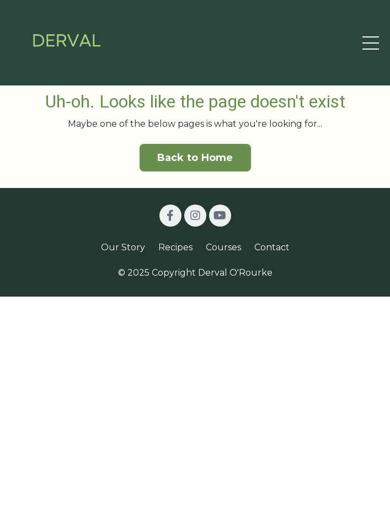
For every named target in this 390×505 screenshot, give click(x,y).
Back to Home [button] (195, 158)
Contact (272, 247)
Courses (223, 247)
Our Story (123, 247)
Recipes (175, 247)
